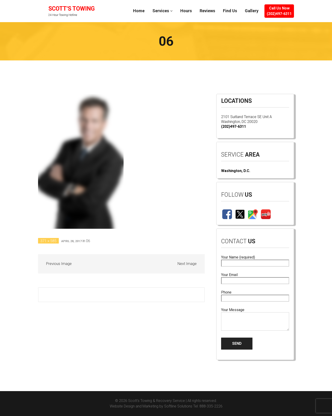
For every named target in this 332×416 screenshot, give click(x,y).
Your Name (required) (255, 260)
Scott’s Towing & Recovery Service (156, 400)
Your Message (255, 320)
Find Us (230, 10)
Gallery (251, 10)
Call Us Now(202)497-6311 (279, 11)
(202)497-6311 (233, 126)
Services (160, 10)
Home (139, 10)
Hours (186, 10)
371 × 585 (48, 241)
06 (88, 241)
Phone (255, 295)
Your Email (255, 278)
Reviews (207, 10)
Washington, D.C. (235, 171)
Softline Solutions (178, 406)
